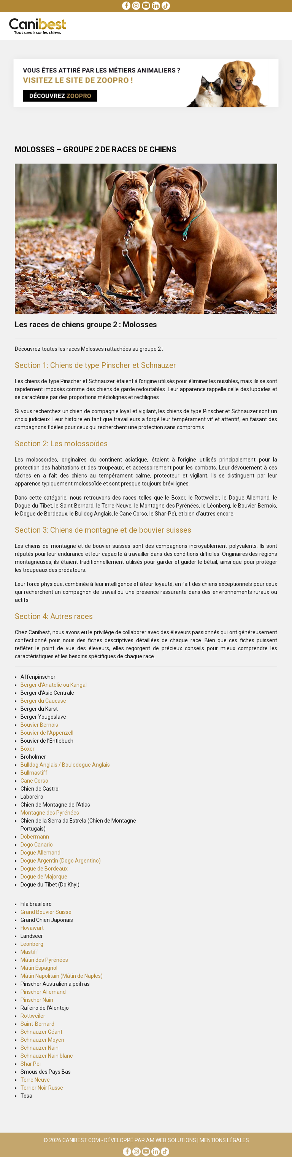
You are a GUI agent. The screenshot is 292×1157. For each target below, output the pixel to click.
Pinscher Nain (37, 1000)
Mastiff (29, 952)
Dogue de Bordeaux (44, 869)
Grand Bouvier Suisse (46, 912)
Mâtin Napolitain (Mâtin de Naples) (62, 976)
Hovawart (32, 928)
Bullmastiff (34, 773)
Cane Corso (34, 781)
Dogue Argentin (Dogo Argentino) (61, 861)
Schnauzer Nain (40, 1048)
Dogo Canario (37, 845)
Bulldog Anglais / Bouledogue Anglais (65, 765)
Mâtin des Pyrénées (44, 960)
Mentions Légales (224, 1142)
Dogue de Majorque (44, 877)
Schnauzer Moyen (42, 1040)
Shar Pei (31, 1064)
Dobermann (35, 837)
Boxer (28, 749)
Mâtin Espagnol (39, 968)
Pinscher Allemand (43, 992)
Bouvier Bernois (39, 725)
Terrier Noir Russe (42, 1088)
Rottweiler (33, 1016)
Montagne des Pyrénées (50, 813)
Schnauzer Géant (41, 1032)
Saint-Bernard (37, 1024)
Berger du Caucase (43, 701)
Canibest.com (81, 1142)
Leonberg (32, 944)
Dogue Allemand (40, 853)
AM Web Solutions (171, 1142)
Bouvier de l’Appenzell (47, 733)
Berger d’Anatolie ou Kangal (54, 685)
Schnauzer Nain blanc (47, 1056)
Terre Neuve (35, 1080)
